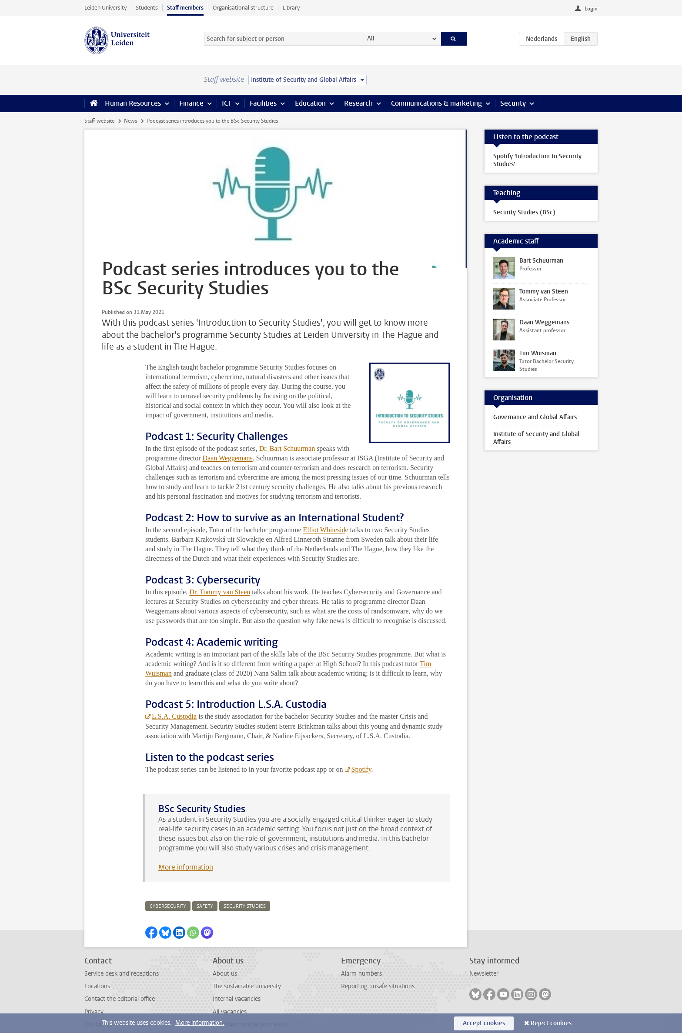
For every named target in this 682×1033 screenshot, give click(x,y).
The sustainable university (247, 967)
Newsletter (483, 954)
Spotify (361, 750)
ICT (226, 103)
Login (591, 8)
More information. (199, 1023)
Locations (97, 967)
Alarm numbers (361, 954)
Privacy (94, 993)
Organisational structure (243, 7)
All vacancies (230, 993)
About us (225, 954)
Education (310, 103)
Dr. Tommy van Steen (219, 572)
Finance (191, 103)
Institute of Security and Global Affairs (536, 438)
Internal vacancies (237, 980)
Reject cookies (551, 1023)
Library (291, 7)
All (370, 38)
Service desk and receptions (121, 954)
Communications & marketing (436, 103)
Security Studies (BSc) (524, 212)
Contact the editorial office (119, 980)
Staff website (99, 120)
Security (513, 103)
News (130, 120)
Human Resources (133, 103)
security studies (245, 887)
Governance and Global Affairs (535, 417)
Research (358, 103)
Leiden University (105, 7)
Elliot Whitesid (324, 510)
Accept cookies (484, 1023)
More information (185, 848)
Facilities (263, 103)
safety (205, 887)
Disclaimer (98, 1005)
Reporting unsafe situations (378, 967)
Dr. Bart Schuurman (287, 429)
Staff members (185, 7)
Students (147, 7)
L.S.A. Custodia (174, 697)
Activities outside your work (250, 1005)
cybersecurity (168, 887)
